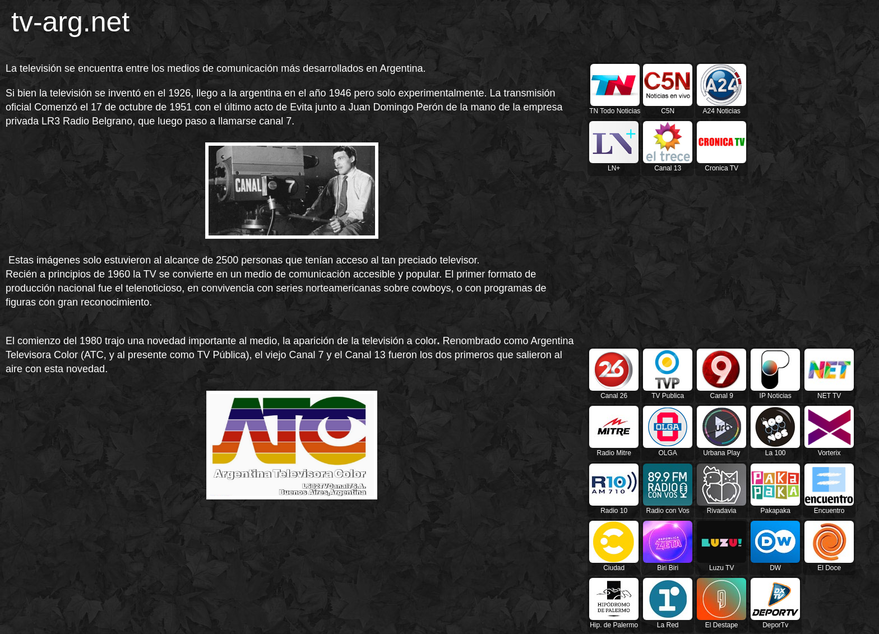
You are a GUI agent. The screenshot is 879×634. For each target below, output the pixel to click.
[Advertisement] (350, 31)
